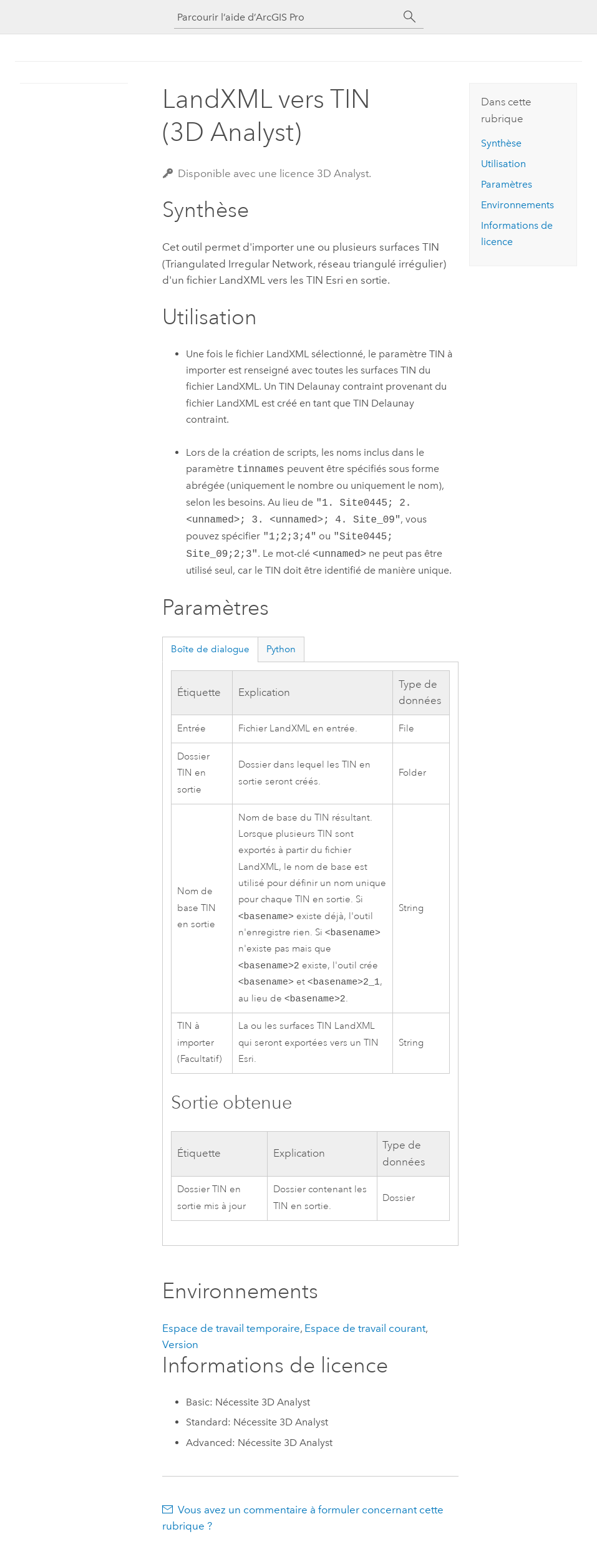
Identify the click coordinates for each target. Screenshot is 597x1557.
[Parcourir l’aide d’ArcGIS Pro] (286, 17)
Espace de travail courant (364, 1334)
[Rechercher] (410, 17)
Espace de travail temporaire (231, 1334)
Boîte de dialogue (210, 649)
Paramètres (506, 184)
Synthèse (501, 143)
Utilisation (503, 164)
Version (180, 1350)
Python (281, 649)
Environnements (517, 205)
